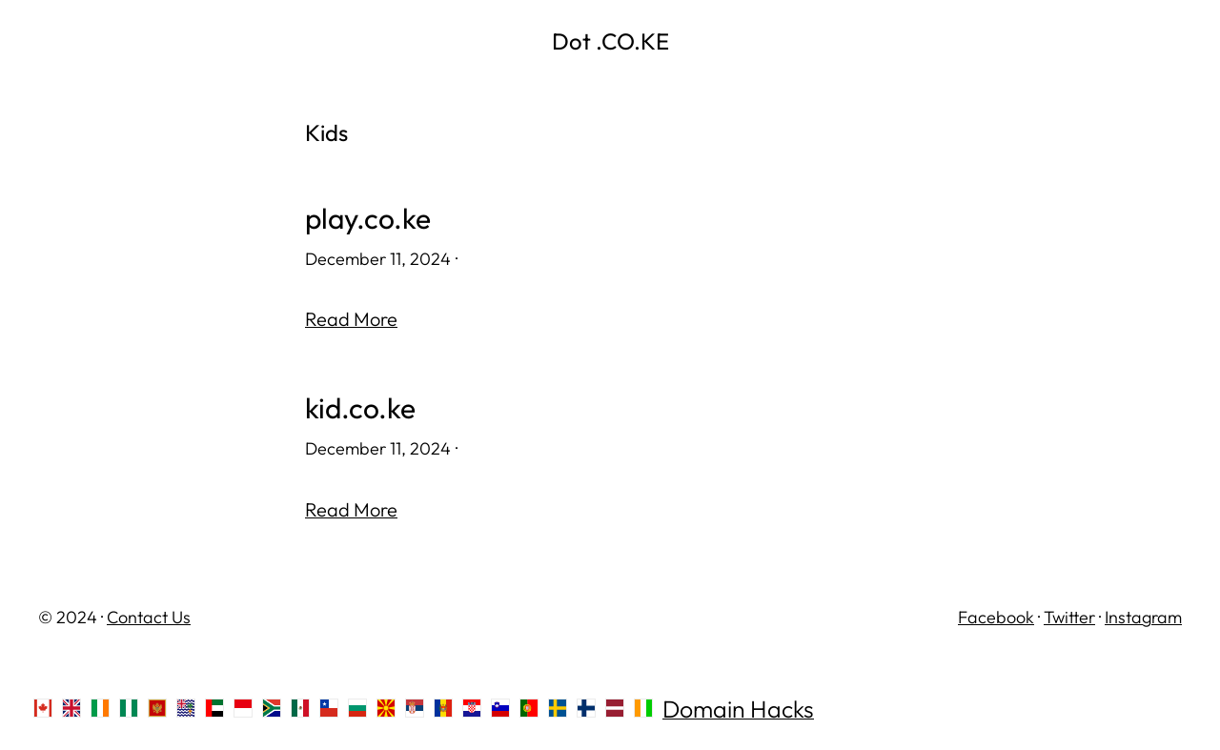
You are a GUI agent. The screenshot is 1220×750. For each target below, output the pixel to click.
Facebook (996, 617)
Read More (351, 319)
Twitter (1069, 617)
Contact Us (149, 617)
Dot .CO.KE (610, 41)
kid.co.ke (360, 408)
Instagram (1143, 617)
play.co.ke (368, 218)
